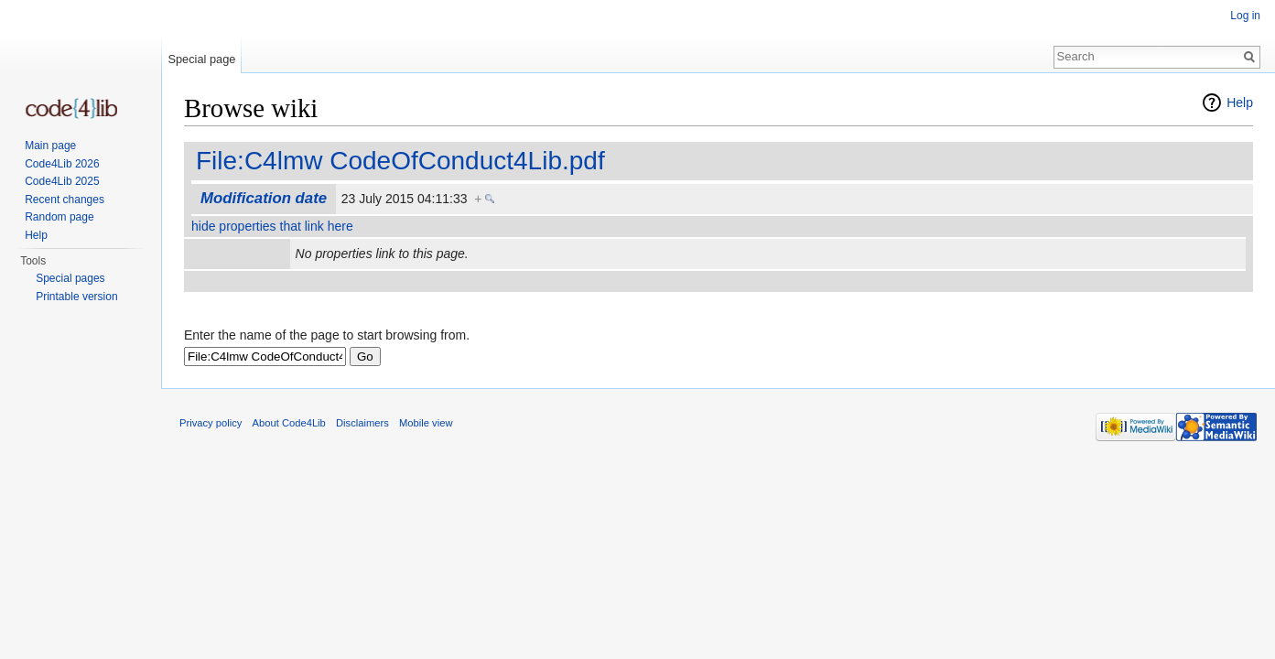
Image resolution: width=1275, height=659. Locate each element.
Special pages (70, 278)
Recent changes (64, 199)
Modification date (263, 198)
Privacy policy (210, 422)
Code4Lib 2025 (62, 181)
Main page (50, 145)
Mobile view (425, 422)
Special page (201, 59)
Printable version (76, 296)
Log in (1245, 15)
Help (1239, 102)
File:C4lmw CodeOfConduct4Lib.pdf (400, 160)
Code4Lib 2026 (62, 163)
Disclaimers (362, 422)
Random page (59, 217)
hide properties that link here (272, 226)
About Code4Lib (289, 422)
